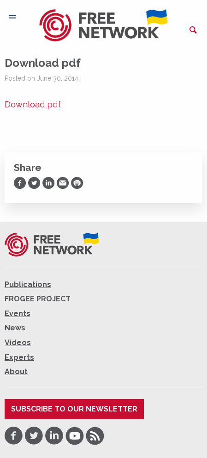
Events (17, 313)
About (16, 371)
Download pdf (33, 104)
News (15, 327)
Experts (19, 357)
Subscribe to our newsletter (74, 409)
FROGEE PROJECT (38, 298)
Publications (28, 284)
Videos (18, 342)
